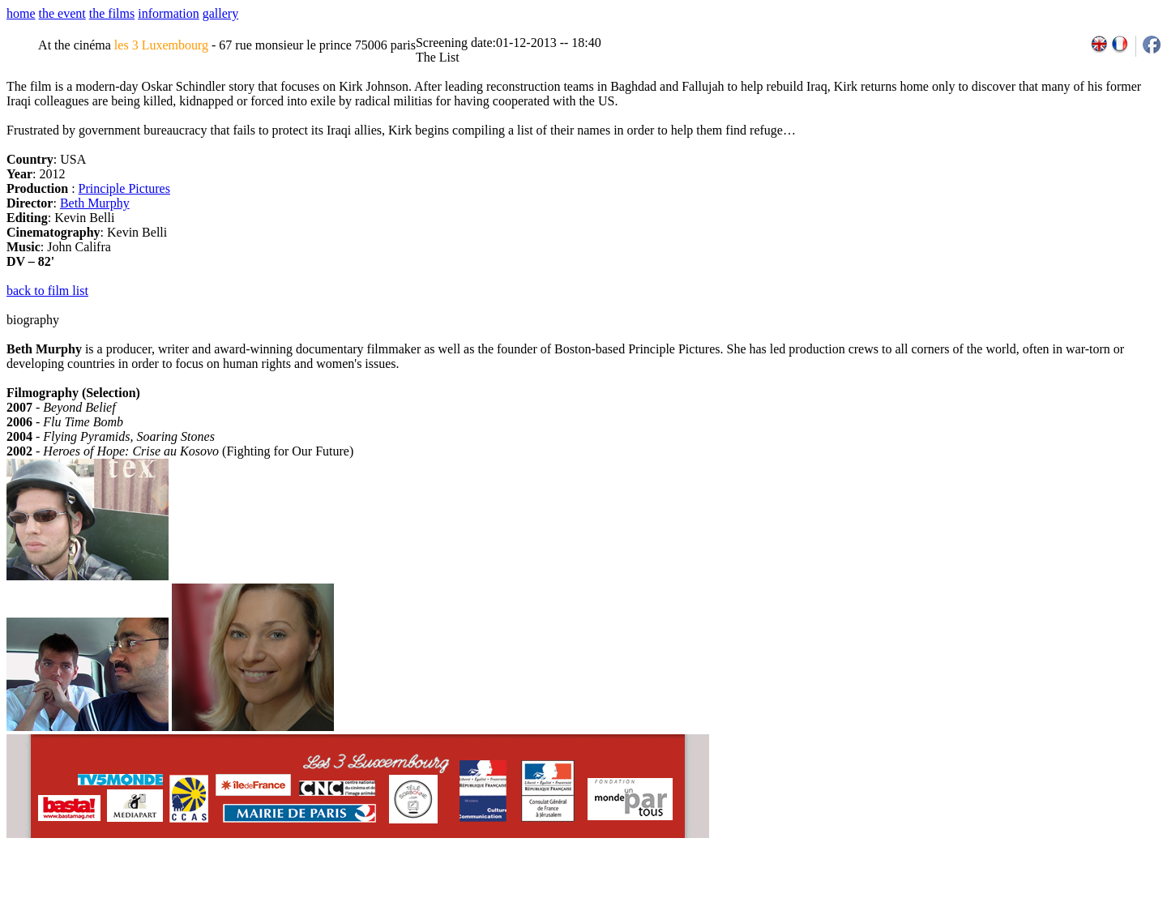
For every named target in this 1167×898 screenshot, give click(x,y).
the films (112, 13)
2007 (944, 892)
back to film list (47, 290)
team (293, 892)
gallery (220, 13)
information (168, 13)
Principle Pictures (124, 188)
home (21, 13)
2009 (980, 892)
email (131, 892)
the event (62, 13)
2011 (1016, 892)
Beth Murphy (95, 203)
